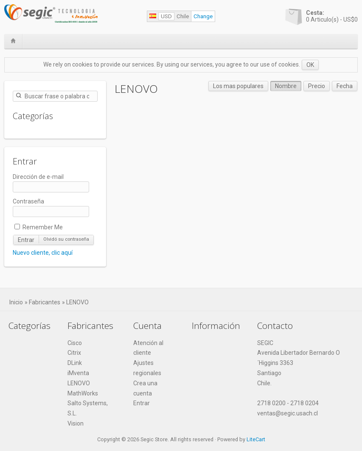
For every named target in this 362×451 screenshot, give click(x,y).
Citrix (74, 352)
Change (203, 16)
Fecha (345, 86)
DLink (74, 362)
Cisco (74, 343)
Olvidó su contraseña (66, 239)
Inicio (16, 302)
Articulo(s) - (332, 16)
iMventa (78, 373)
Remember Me (38, 227)
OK (310, 64)
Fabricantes (44, 302)
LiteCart (256, 439)
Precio (316, 86)
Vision (75, 423)
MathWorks (82, 393)
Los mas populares (238, 86)
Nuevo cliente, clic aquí (43, 252)
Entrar (26, 240)
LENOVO (77, 302)
